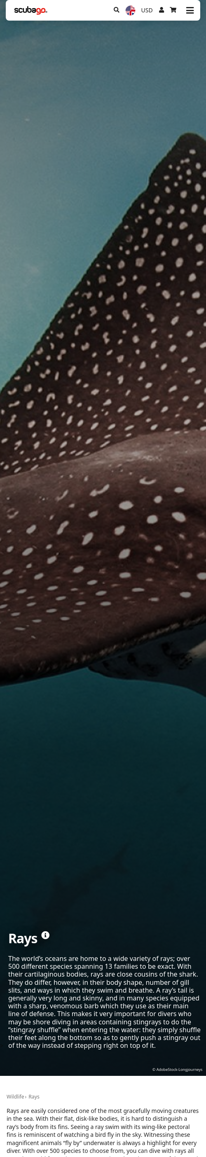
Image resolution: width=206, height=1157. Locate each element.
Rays (34, 1096)
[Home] (30, 10)
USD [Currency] (147, 10)
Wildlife (15, 1096)
